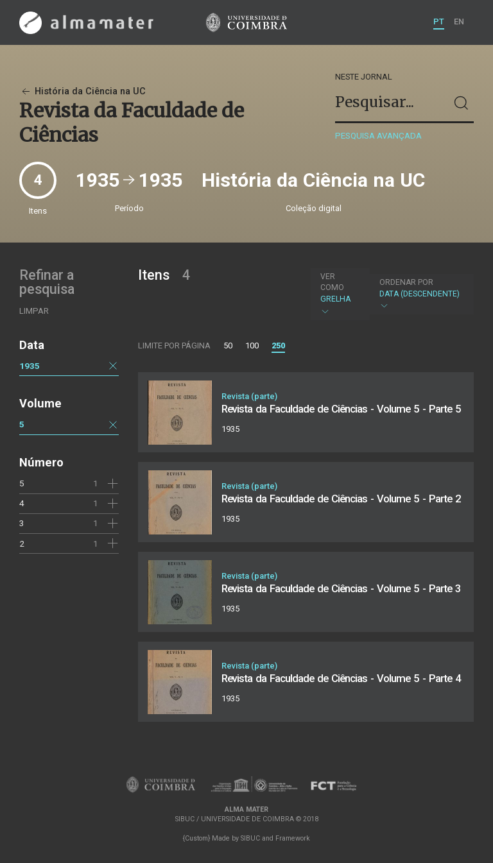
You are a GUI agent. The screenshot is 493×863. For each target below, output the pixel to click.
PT (438, 21)
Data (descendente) (420, 294)
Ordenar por (406, 282)
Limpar (34, 311)
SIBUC (250, 838)
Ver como (332, 282)
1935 (29, 366)
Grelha (338, 293)
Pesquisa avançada (378, 136)
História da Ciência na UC (82, 91)
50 (227, 345)
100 (252, 345)
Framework (292, 838)
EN (459, 21)
